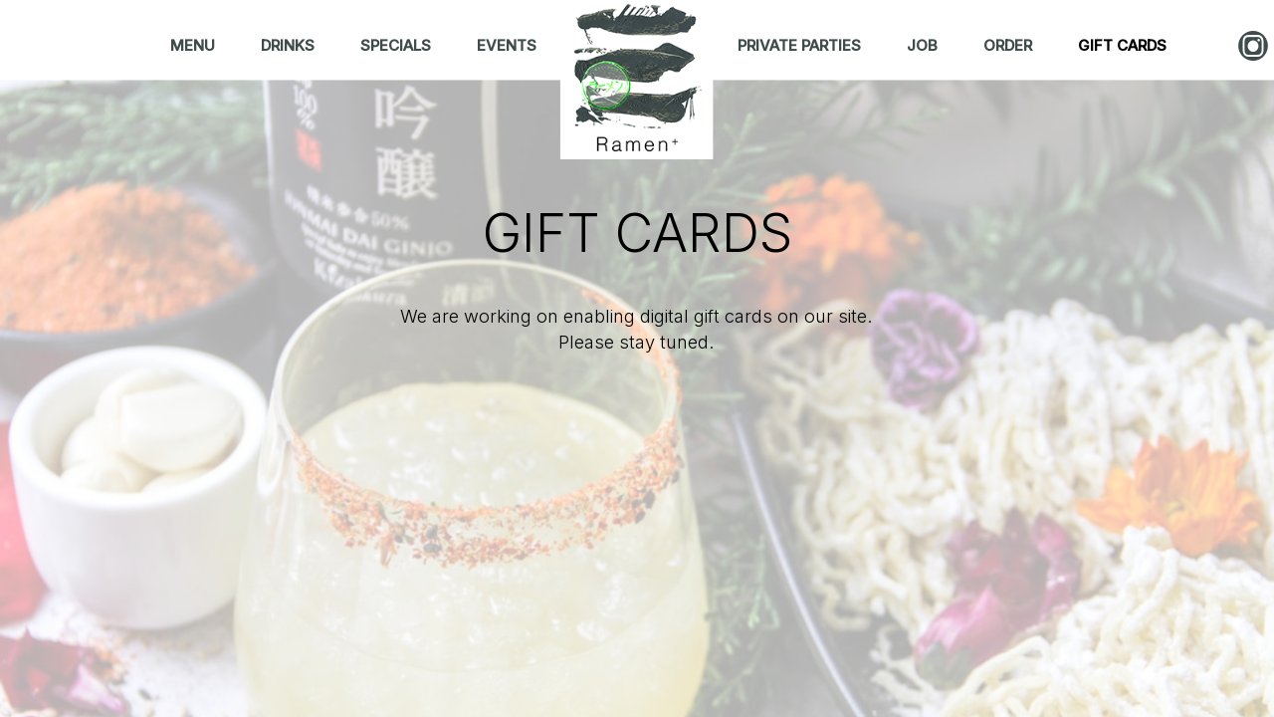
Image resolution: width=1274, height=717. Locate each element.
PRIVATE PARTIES (801, 45)
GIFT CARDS (1122, 45)
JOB (924, 45)
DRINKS (289, 45)
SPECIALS (397, 45)
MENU (194, 45)
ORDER (1009, 45)
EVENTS (506, 45)
